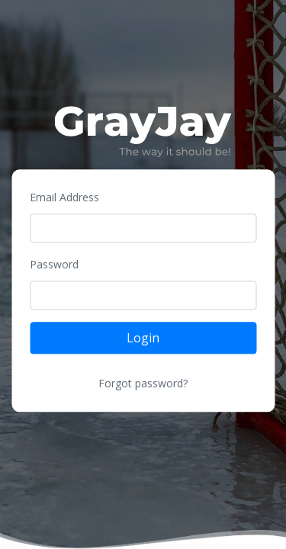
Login (143, 338)
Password (54, 265)
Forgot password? (143, 384)
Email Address (64, 198)
